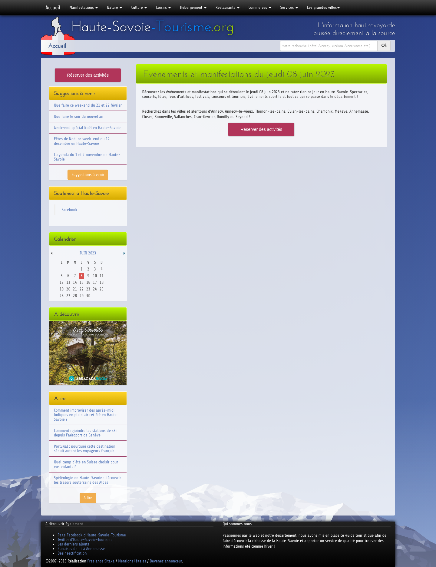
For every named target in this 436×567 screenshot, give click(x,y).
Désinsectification (72, 553)
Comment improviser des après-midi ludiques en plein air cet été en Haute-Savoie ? (86, 415)
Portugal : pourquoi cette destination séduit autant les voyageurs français (84, 448)
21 (75, 289)
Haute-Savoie (152, 26)
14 (75, 282)
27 (68, 295)
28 (75, 295)
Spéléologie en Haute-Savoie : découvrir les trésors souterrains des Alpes (87, 480)
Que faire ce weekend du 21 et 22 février (88, 105)
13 (68, 282)
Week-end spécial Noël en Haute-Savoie (87, 127)
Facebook (69, 209)
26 (62, 295)
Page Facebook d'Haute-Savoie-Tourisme (92, 535)
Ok (384, 45)
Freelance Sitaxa (100, 561)
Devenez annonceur (166, 561)
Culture (139, 7)
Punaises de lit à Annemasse (81, 548)
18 (102, 282)
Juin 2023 (88, 253)
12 (62, 282)
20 (68, 289)
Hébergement (193, 7)
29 (82, 295)
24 (95, 289)
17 (95, 282)
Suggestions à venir (87, 174)
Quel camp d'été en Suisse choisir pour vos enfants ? (86, 464)
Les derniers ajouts (73, 544)
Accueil (52, 8)
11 (102, 276)
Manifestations (83, 7)
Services (289, 7)
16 (88, 282)
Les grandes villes (323, 7)
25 (102, 289)
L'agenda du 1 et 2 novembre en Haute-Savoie (87, 156)
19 (62, 289)
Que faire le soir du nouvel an (78, 116)
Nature (114, 7)
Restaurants (227, 7)
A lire (88, 498)
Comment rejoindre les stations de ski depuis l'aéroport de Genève (85, 432)
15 (82, 282)
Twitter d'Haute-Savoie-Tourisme (85, 539)
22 (82, 289)
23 (88, 289)
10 (95, 276)
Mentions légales (132, 561)
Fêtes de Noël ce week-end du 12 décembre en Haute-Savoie (82, 141)
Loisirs (163, 7)
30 (88, 295)
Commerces (260, 7)
